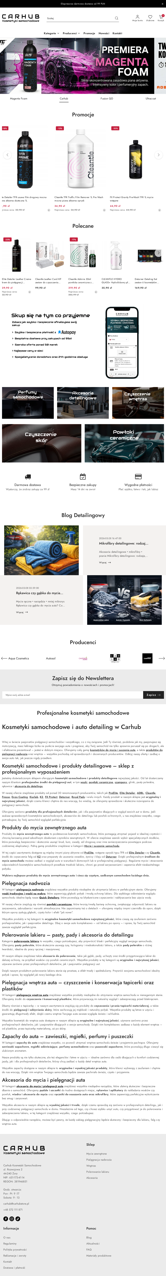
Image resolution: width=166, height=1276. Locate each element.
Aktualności (93, 1243)
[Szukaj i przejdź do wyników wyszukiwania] (116, 18)
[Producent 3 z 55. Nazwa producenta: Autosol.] (83, 658)
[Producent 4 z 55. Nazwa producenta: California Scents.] (115, 658)
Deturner (64, 797)
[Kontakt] (117, 33)
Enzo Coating (20, 797)
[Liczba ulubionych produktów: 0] (150, 18)
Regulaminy (10, 1243)
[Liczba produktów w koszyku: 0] (161, 18)
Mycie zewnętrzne (96, 1154)
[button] (51, 33)
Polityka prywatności (15, 1250)
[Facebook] (5, 1218)
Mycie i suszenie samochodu (101, 846)
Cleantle (150, 793)
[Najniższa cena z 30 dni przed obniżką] (51, 210)
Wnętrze (91, 1166)
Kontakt (7, 1262)
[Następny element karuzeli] (162, 658)
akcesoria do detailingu (29, 786)
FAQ (89, 1250)
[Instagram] (11, 1218)
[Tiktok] (17, 1218)
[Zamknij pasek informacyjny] (162, 3)
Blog (89, 1237)
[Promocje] (89, 33)
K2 (41, 797)
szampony (121, 782)
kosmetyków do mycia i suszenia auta (112, 750)
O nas (6, 1237)
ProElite (113, 793)
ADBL (140, 793)
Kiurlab (34, 797)
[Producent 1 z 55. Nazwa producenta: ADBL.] (19, 658)
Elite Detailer (127, 793)
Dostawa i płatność (14, 1268)
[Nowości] (104, 33)
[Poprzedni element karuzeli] (4, 658)
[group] (83, 66)
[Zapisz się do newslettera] (72, 695)
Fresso (6, 797)
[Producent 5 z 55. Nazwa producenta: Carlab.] (147, 658)
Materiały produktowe (98, 1256)
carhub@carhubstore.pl (16, 1204)
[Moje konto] (137, 18)
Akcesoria (92, 1178)
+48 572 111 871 (13, 1210)
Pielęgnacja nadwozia (99, 1160)
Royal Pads (78, 797)
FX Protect (51, 797)
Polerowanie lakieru (97, 1172)
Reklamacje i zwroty (14, 1256)
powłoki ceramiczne (101, 782)
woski (83, 782)
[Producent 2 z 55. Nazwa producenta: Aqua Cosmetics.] (51, 658)
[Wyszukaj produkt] (83, 18)
